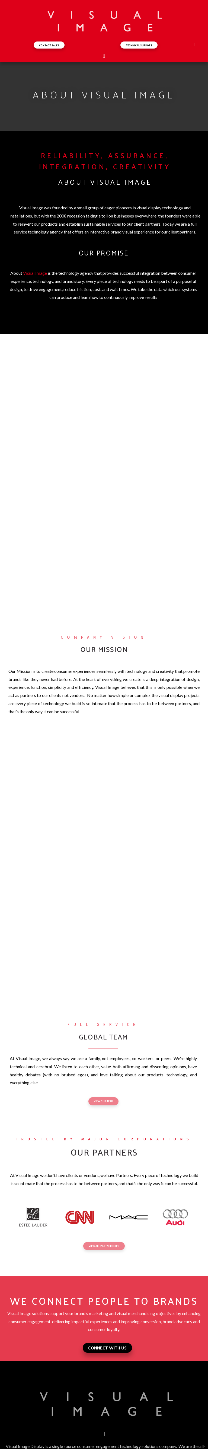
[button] (49, 45)
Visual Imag (34, 273)
